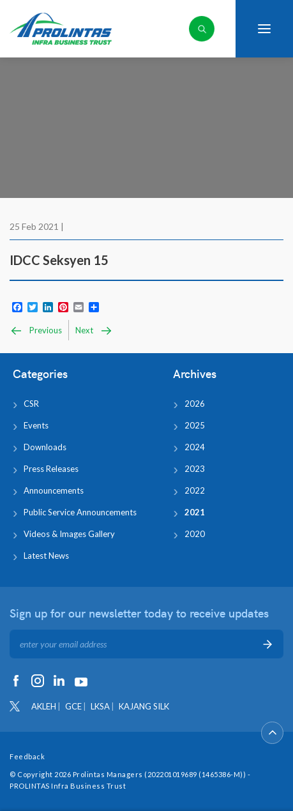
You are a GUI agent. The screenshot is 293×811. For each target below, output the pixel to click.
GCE (73, 706)
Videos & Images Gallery (69, 534)
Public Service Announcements (80, 512)
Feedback (27, 756)
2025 (194, 425)
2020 (194, 534)
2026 (194, 403)
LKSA (100, 706)
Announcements (54, 490)
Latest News (46, 555)
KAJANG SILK (144, 706)
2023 (194, 469)
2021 (194, 512)
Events (36, 425)
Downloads (45, 447)
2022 (194, 490)
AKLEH (43, 706)
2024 (194, 447)
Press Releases (51, 469)
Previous (36, 331)
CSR (31, 403)
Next (94, 331)
